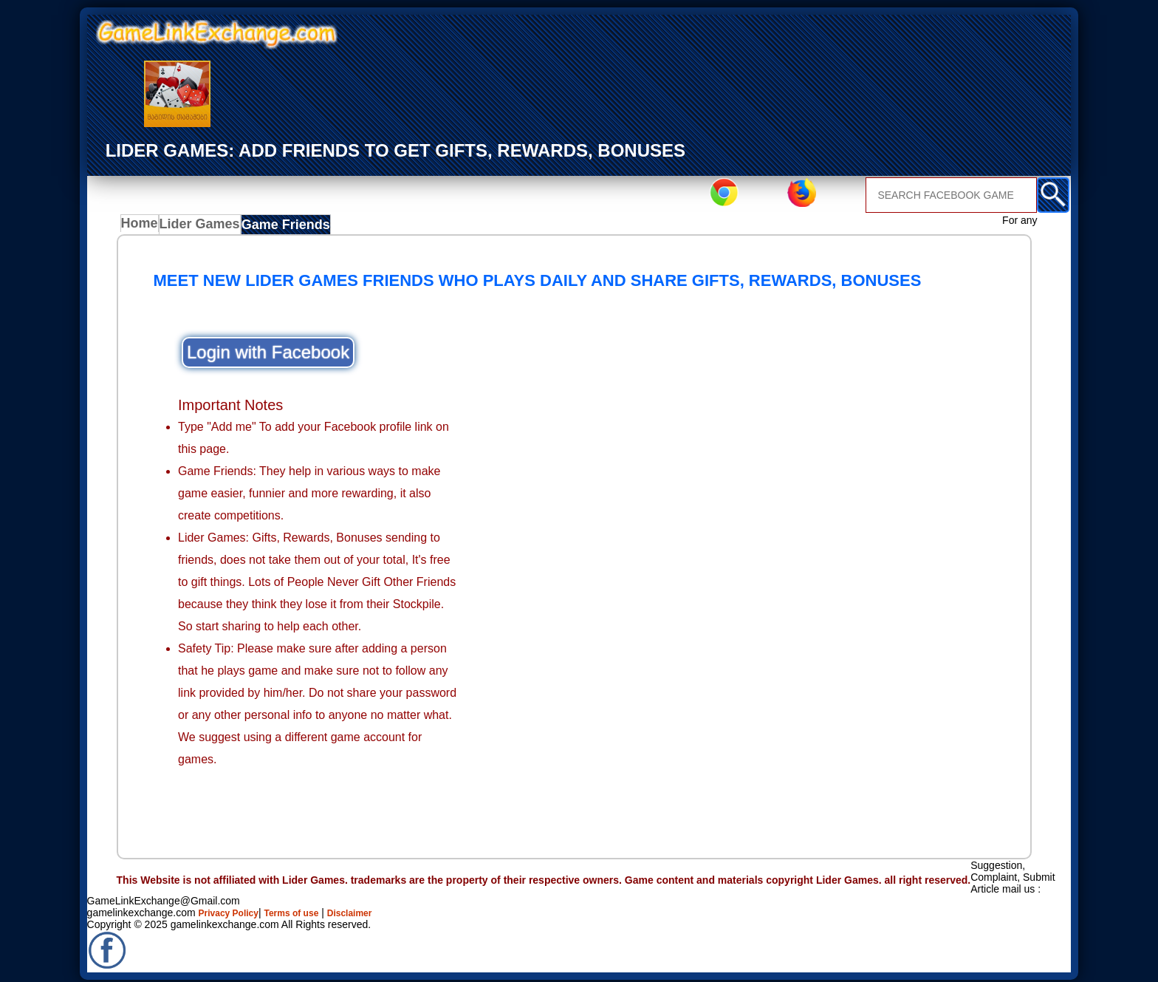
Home (143, 227)
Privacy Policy (234, 907)
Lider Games (204, 227)
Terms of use (306, 907)
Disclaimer (372, 907)
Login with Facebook (268, 356)
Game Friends (286, 227)
